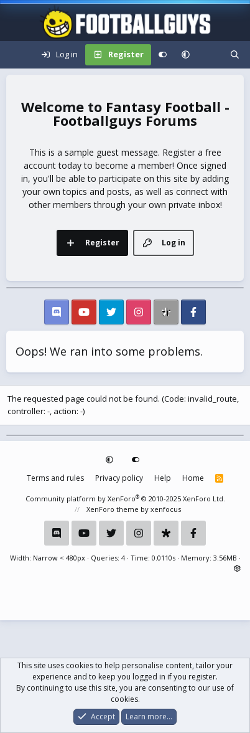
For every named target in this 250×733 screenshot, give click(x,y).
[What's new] (210, 54)
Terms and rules (55, 478)
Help (162, 478)
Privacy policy (119, 478)
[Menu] (16, 55)
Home (193, 478)
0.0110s (163, 557)
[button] (185, 54)
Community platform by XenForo (125, 498)
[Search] (235, 54)
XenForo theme (112, 509)
